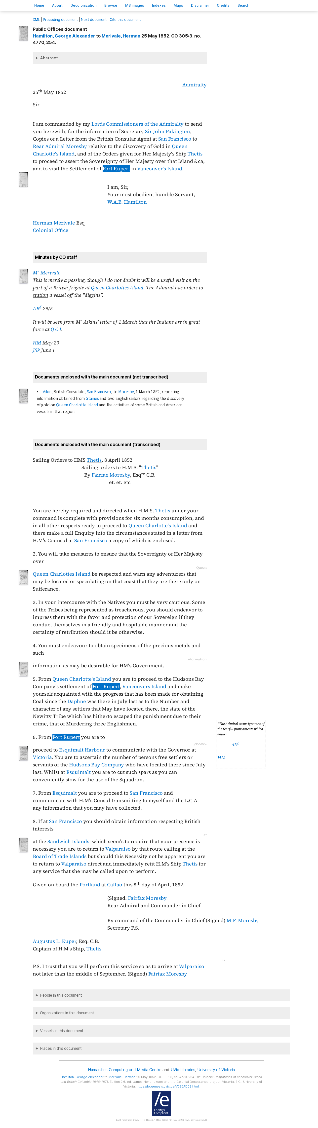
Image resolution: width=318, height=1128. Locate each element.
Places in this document (61, 1048)
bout (57, 5)
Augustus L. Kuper (54, 941)
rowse (110, 5)
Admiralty (194, 84)
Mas (178, 5)
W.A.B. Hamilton (127, 201)
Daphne (76, 701)
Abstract (49, 57)
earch (243, 5)
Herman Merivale (54, 222)
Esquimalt (78, 772)
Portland (90, 884)
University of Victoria (216, 1069)
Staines (92, 398)
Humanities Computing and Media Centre (124, 1069)
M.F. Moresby (243, 920)
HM (37, 342)
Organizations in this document (67, 1013)
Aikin (47, 392)
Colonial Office (50, 230)
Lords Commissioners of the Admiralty (137, 123)
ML (36, 19)
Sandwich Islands (68, 841)
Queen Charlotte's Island (157, 525)
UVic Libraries (183, 1069)
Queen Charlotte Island (77, 405)
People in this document (61, 995)
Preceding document (60, 19)
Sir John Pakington (167, 131)
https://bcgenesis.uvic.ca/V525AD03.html (168, 1086)
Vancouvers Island (144, 686)
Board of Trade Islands (59, 856)
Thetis (195, 153)
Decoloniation (83, 5)
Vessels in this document (61, 1030)
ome (39, 5)
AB (37, 308)
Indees (159, 5)
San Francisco (174, 138)
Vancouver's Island (159, 168)
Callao (114, 884)
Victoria (42, 757)
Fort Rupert (116, 168)
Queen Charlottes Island (117, 287)
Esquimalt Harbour (82, 749)
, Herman (121, 35)
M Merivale (46, 272)
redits (223, 5)
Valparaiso (118, 848)
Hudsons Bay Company (96, 764)
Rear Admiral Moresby (60, 146)
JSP (36, 350)
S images (134, 5)
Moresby (126, 392)
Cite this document (125, 19)
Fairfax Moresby (111, 474)
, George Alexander (64, 35)
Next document (94, 19)
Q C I (56, 329)
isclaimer (200, 5)
